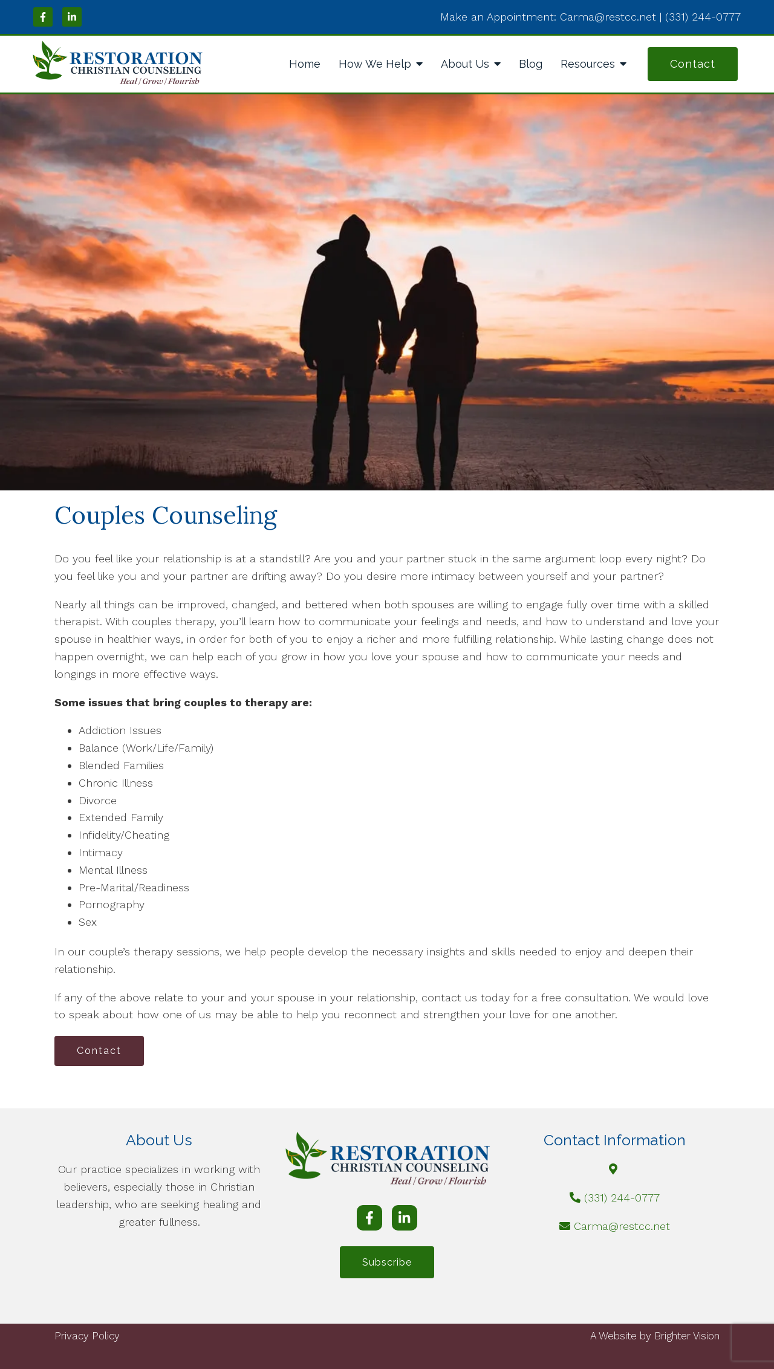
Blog (530, 63)
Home (304, 63)
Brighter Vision (687, 1336)
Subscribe (387, 1262)
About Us (465, 63)
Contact (692, 63)
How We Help (375, 63)
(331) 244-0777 (622, 1197)
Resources (588, 63)
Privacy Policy (87, 1336)
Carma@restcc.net (622, 1226)
